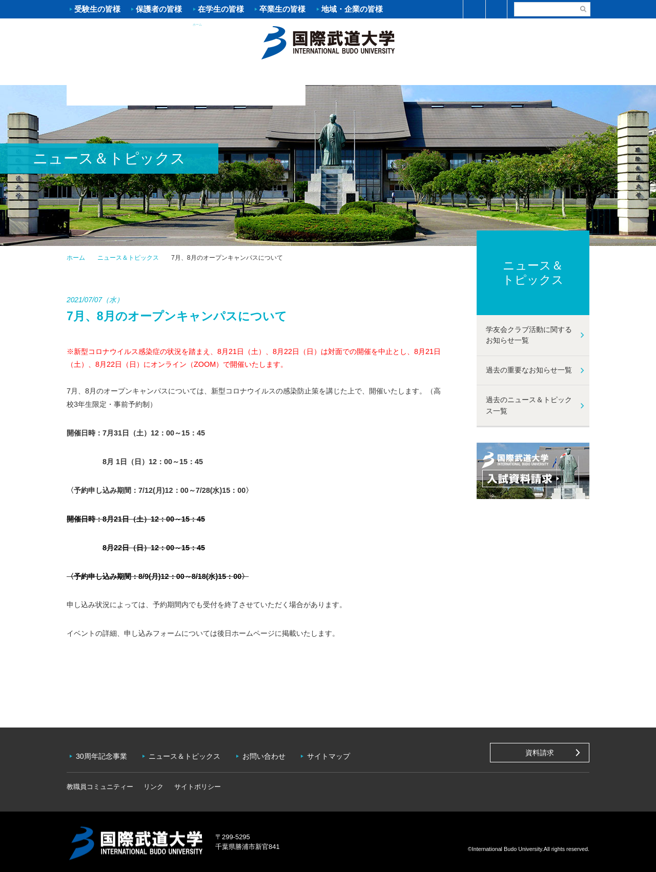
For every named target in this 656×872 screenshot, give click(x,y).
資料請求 (539, 753)
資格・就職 (371, 75)
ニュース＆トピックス (128, 257)
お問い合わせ (267, 755)
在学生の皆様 (221, 9)
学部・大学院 (284, 75)
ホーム (328, 41)
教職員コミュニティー (100, 783)
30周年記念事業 (102, 755)
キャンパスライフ (458, 75)
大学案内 (110, 75)
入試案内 (197, 75)
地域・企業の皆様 (352, 9)
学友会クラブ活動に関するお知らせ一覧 (529, 335)
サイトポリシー (197, 783)
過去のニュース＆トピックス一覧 (529, 405)
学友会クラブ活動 (545, 75)
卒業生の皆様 (282, 9)
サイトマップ (332, 755)
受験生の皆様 (97, 9)
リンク (153, 783)
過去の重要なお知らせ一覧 (529, 370)
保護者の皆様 (159, 9)
